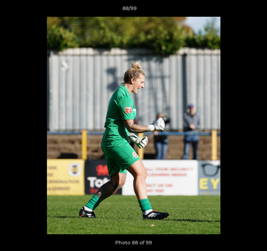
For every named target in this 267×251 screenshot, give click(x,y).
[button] (242, 10)
